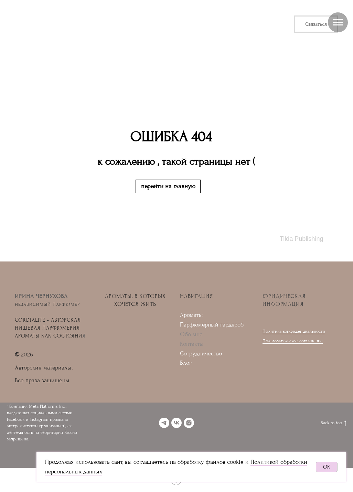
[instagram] (189, 423)
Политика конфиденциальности (294, 331)
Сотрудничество (201, 353)
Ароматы (191, 315)
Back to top (333, 423)
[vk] (176, 423)
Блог (186, 363)
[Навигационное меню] (338, 22)
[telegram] (164, 423)
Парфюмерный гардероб (212, 324)
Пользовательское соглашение (293, 340)
